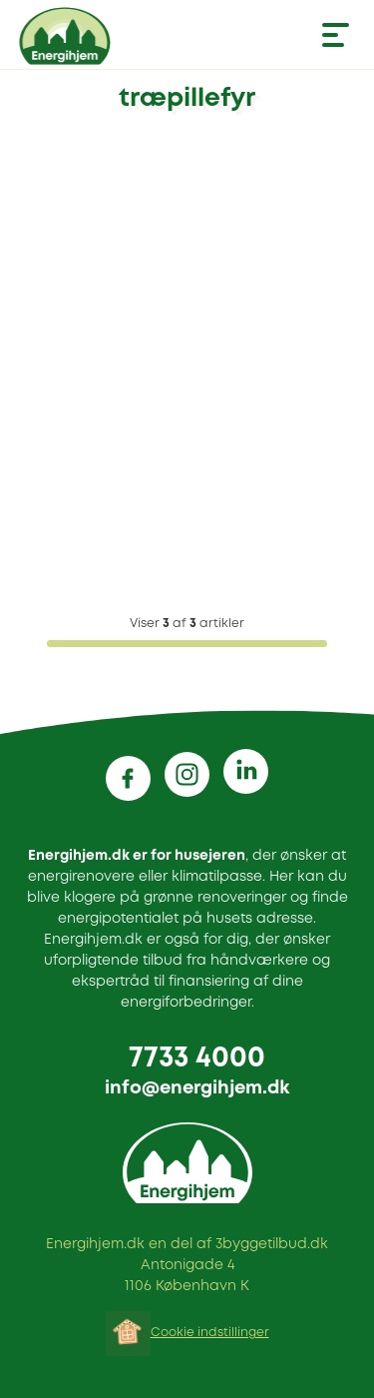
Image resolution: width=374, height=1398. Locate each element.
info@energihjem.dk (197, 1088)
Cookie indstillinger (210, 1332)
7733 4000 (197, 1059)
